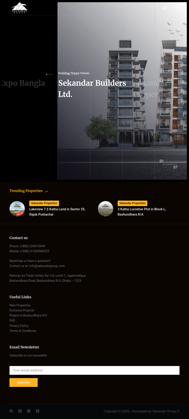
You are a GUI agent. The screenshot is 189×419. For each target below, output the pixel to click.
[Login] (165, 7)
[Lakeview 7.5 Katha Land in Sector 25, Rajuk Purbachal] (17, 208)
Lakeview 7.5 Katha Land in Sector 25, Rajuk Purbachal (57, 212)
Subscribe (23, 382)
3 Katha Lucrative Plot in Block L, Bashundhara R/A (142, 212)
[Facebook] (11, 411)
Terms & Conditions (22, 331)
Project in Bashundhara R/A (28, 315)
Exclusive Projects (22, 310)
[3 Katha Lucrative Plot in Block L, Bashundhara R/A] (105, 208)
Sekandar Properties (44, 203)
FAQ (12, 320)
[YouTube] (37, 411)
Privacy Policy (18, 326)
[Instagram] (28, 411)
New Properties (20, 305)
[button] (68, 74)
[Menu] (178, 8)
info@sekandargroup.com (47, 266)
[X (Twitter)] (20, 411)
